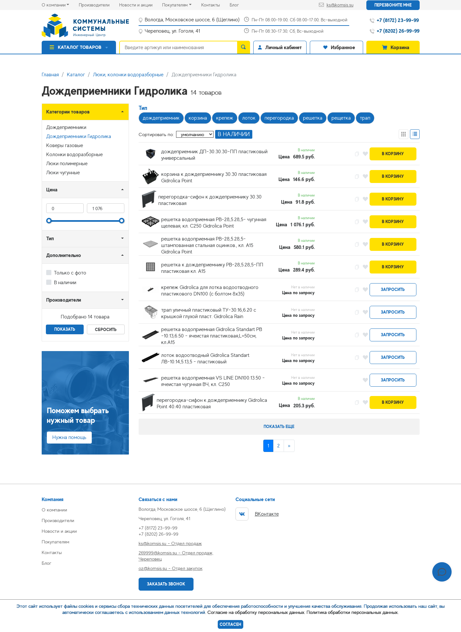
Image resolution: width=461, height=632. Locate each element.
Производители (99, 4)
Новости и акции (140, 4)
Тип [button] (50, 238)
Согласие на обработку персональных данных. (256, 612)
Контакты (215, 4)
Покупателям (175, 4)
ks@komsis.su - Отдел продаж (170, 543)
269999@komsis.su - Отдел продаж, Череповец (176, 556)
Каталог (76, 75)
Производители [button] (63, 300)
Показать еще (279, 426)
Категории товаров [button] (68, 112)
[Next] (289, 446)
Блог (239, 4)
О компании (54, 4)
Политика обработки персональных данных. (353, 612)
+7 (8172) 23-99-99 (158, 527)
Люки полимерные (67, 163)
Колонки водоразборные (74, 154)
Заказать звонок (166, 584)
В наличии (65, 282)
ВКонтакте (257, 514)
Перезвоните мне (393, 5)
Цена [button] (52, 190)
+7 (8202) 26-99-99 (158, 534)
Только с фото (70, 273)
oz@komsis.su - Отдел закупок (171, 568)
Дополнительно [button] (63, 255)
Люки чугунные (63, 173)
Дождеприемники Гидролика (78, 136)
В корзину (393, 153)
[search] (243, 47)
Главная (50, 75)
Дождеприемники (66, 127)
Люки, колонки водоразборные (128, 75)
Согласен (230, 624)
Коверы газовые (64, 145)
